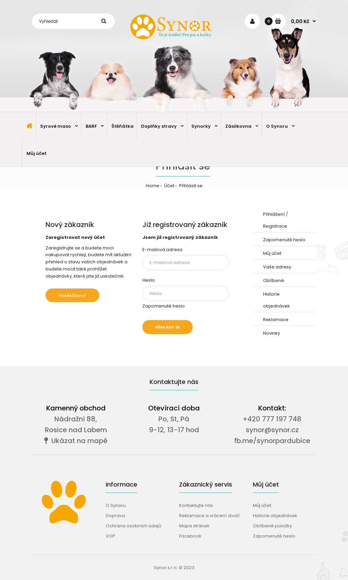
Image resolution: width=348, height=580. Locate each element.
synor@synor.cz (272, 430)
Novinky (271, 333)
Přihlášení (274, 214)
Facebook (190, 536)
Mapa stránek (194, 526)
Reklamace (276, 319)
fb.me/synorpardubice (272, 440)
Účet (168, 185)
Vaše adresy (277, 267)
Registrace (275, 226)
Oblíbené (273, 280)
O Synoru (116, 505)
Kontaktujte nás (196, 505)
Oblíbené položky (272, 526)
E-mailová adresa (162, 249)
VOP (110, 536)
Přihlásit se (190, 185)
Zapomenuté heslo (163, 306)
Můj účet (272, 253)
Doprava (115, 515)
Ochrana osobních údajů (133, 526)
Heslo (148, 280)
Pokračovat (72, 295)
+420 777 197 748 (272, 419)
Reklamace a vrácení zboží (209, 515)
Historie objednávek (275, 515)
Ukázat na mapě (75, 440)
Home (152, 185)
